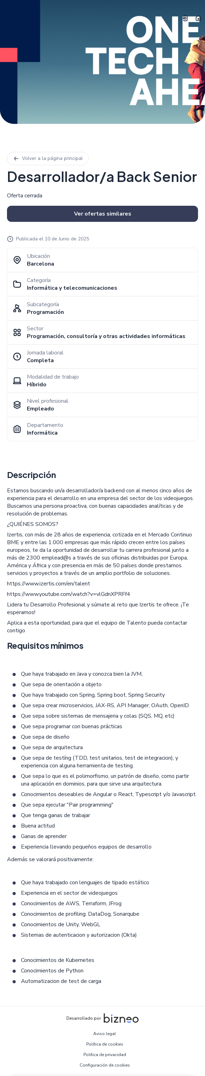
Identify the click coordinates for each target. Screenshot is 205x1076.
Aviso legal (104, 1033)
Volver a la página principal (48, 158)
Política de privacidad (104, 1054)
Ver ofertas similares (102, 214)
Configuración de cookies (105, 1065)
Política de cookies (104, 1044)
